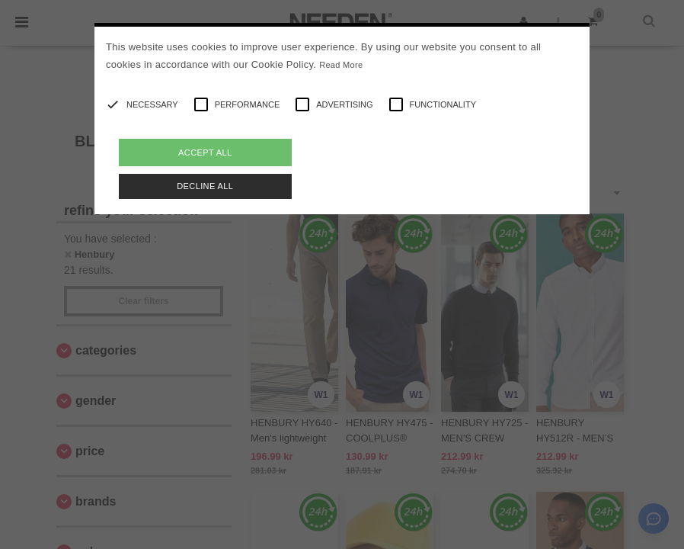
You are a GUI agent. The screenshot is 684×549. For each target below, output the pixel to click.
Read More (341, 64)
